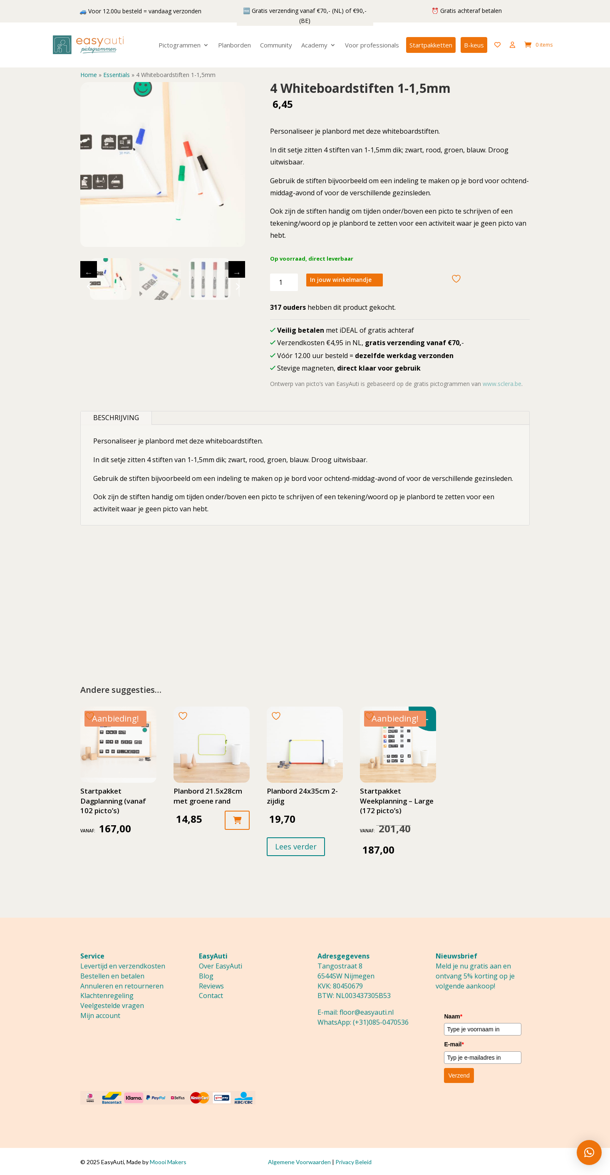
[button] (589, 1152)
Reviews (211, 986)
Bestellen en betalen (112, 976)
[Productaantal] (284, 282)
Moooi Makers (168, 1161)
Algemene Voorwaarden (299, 1161)
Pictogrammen (180, 45)
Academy (314, 45)
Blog (206, 976)
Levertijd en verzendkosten (122, 966)
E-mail (454, 1044)
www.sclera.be (502, 384)
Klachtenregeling (107, 995)
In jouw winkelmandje (347, 281)
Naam (453, 1016)
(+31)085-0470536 (381, 1022)
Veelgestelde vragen (112, 1005)
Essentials (116, 75)
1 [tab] (159, 299)
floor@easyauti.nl (367, 1012)
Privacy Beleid (353, 1161)
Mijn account (100, 1015)
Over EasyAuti (220, 966)
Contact (211, 995)
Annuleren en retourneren (122, 986)
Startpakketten (430, 45)
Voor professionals (372, 45)
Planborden (234, 45)
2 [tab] (172, 299)
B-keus (474, 45)
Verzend (458, 1075)
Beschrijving (116, 417)
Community (276, 45)
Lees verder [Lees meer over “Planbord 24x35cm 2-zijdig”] (296, 846)
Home (88, 75)
